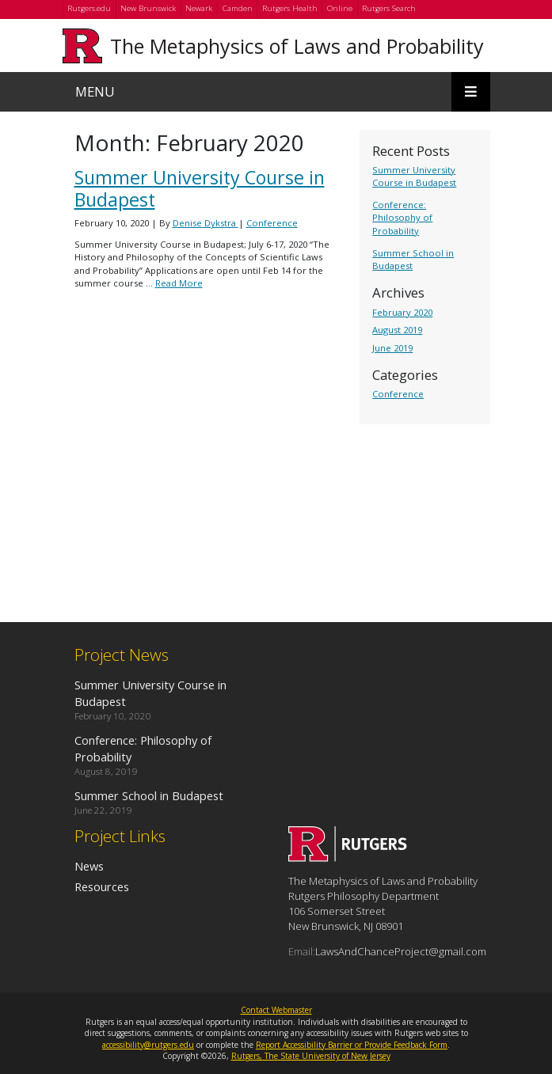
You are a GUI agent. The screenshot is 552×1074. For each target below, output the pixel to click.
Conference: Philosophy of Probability (402, 217)
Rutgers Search (389, 8)
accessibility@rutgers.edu (148, 1044)
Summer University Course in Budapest (414, 176)
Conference (398, 394)
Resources (101, 886)
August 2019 (397, 330)
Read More (179, 283)
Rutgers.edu (89, 8)
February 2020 (402, 312)
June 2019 (392, 348)
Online (339, 8)
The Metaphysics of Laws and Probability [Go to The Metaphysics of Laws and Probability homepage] (297, 46)
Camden (238, 8)
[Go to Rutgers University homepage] (82, 45)
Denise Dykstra (205, 223)
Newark (198, 8)
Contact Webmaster (276, 1009)
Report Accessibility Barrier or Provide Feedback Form (351, 1044)
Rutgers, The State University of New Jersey (310, 1055)
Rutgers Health (290, 8)
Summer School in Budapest (148, 795)
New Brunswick (148, 8)
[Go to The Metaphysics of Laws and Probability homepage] (347, 857)
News (89, 866)
